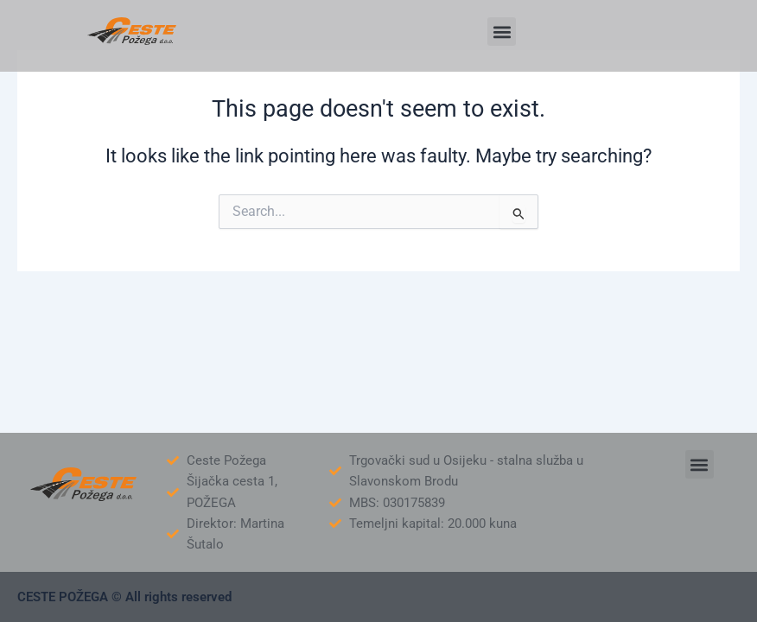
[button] (501, 31)
